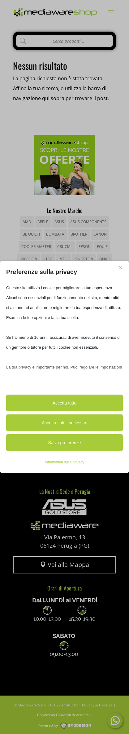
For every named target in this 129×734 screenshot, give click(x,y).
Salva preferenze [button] (64, 442)
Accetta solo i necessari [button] (64, 422)
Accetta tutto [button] (65, 402)
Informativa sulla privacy (64, 462)
